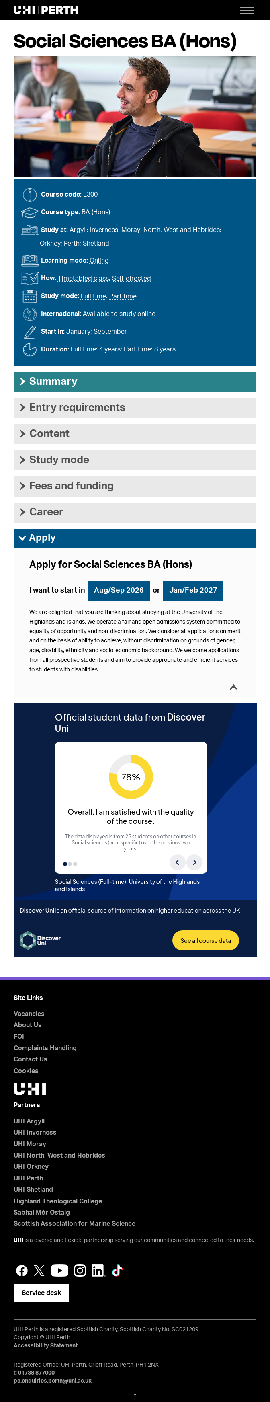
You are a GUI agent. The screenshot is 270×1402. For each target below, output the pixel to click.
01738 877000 (36, 1373)
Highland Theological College (58, 1201)
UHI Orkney (31, 1167)
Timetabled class (83, 278)
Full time (93, 296)
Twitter (39, 1270)
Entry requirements (71, 407)
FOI (19, 1036)
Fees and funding (66, 486)
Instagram (80, 1270)
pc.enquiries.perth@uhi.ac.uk (53, 1381)
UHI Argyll (29, 1121)
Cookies (26, 1071)
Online (99, 260)
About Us (28, 1025)
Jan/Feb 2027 (193, 590)
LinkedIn (99, 1270)
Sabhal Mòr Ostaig (42, 1212)
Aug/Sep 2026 (119, 590)
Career (40, 512)
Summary (48, 381)
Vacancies (29, 1014)
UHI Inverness (35, 1132)
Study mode (53, 460)
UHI (18, 1240)
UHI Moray (30, 1144)
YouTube (59, 1270)
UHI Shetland (33, 1189)
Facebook (22, 1270)
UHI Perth (28, 1178)
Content (44, 434)
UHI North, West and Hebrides (59, 1155)
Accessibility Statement (46, 1346)
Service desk (41, 1293)
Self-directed (131, 278)
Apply (37, 538)
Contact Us (30, 1059)
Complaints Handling (45, 1048)
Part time (123, 296)
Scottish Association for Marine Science (74, 1224)
